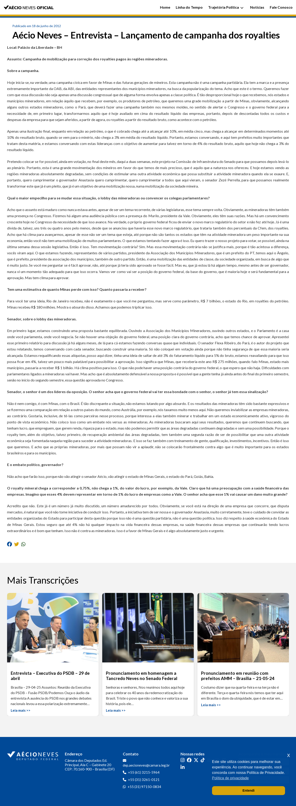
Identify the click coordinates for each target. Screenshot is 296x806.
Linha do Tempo (189, 7)
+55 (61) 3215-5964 (144, 772)
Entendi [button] (249, 790)
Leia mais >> (20, 710)
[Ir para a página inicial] (33, 754)
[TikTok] (203, 760)
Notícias (257, 7)
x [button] (288, 755)
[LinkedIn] (183, 767)
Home (165, 7)
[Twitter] (196, 760)
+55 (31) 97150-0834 (144, 787)
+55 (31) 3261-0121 (144, 780)
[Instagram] (183, 760)
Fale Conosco (281, 7)
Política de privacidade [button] (230, 778)
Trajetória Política (226, 7)
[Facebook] (189, 760)
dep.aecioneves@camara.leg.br (146, 765)
